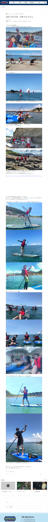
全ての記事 (2, 7)
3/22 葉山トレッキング (7, 491)
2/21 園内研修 (37, 491)
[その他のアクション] (41, 13)
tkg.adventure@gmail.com (29, 520)
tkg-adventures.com (29, 519)
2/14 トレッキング (22, 491)
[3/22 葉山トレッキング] (8, 486)
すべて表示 (45, 479)
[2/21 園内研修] (40, 486)
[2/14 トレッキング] (24, 486)
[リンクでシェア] (13, 471)
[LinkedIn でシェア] (11, 471)
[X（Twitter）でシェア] (8, 471)
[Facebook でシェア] (6, 471)
